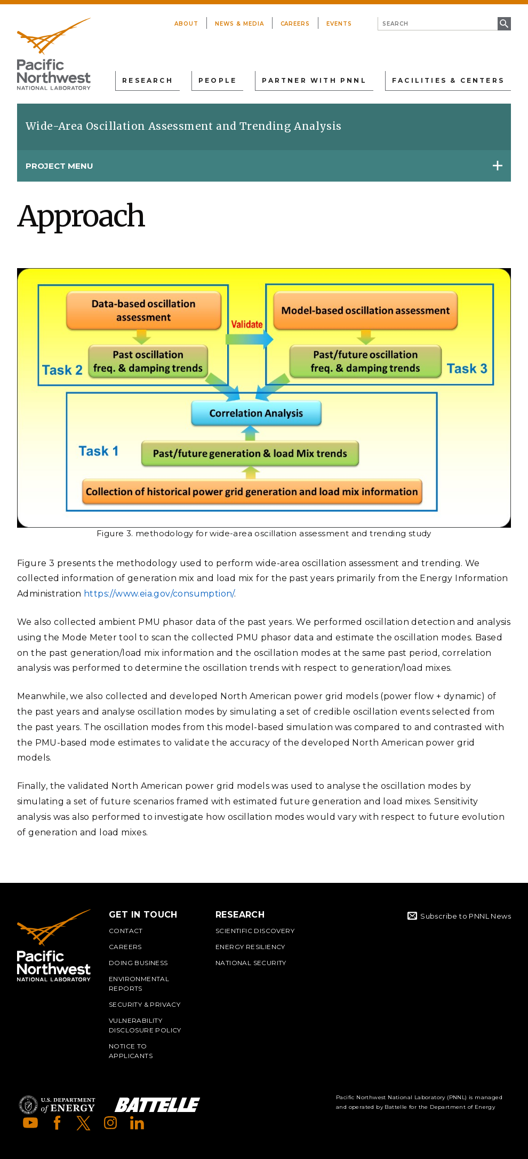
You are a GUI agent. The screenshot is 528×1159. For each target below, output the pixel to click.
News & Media (239, 23)
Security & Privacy (144, 1004)
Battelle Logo (157, 1105)
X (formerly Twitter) (83, 1122)
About (186, 23)
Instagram (110, 1122)
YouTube (30, 1122)
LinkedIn (137, 1122)
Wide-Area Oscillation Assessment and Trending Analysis (184, 126)
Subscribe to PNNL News (465, 916)
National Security (250, 963)
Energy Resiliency (250, 947)
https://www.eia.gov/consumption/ (159, 594)
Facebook (57, 1122)
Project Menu (59, 166)
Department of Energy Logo (57, 1105)
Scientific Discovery (254, 931)
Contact (126, 931)
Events (339, 23)
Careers (295, 23)
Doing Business (138, 963)
